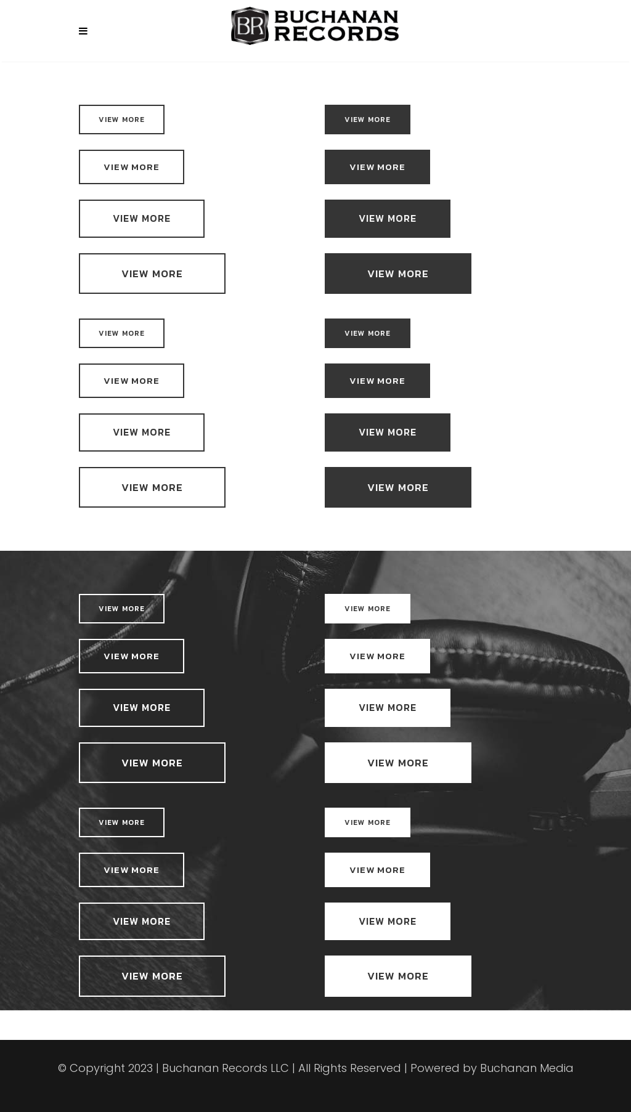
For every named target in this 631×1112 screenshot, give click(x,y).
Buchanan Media (527, 1068)
